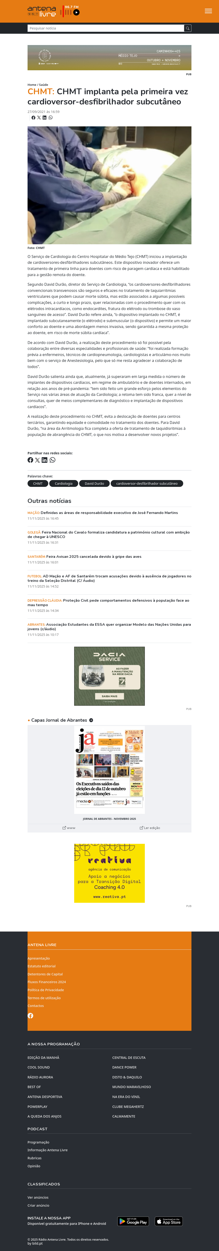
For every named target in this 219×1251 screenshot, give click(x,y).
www (69, 827)
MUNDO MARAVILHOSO (131, 1087)
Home (32, 85)
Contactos (36, 1005)
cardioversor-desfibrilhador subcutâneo (147, 483)
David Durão (94, 483)
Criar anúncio (38, 1205)
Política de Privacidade (46, 990)
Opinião (34, 1166)
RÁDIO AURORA (40, 1077)
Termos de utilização (44, 998)
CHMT (38, 483)
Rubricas (34, 1158)
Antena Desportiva (45, 1096)
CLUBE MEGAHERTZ (128, 1106)
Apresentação (39, 958)
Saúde (43, 85)
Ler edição (150, 827)
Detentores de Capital (45, 974)
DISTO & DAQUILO (127, 1077)
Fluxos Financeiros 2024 (47, 982)
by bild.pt (35, 1243)
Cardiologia (64, 483)
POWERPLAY (37, 1106)
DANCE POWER (124, 1067)
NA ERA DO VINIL (126, 1096)
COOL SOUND (39, 1067)
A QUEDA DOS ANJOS (44, 1116)
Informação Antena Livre (48, 1150)
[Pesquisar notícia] (106, 28)
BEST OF (34, 1087)
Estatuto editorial (42, 966)
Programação (38, 1142)
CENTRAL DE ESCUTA (129, 1057)
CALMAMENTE (123, 1116)
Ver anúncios (38, 1197)
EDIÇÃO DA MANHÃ (43, 1057)
